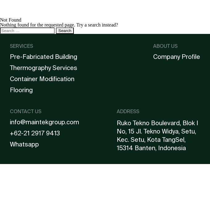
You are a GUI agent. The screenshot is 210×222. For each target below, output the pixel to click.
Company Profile (176, 57)
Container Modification (42, 79)
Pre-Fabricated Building (43, 57)
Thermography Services (43, 68)
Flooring (21, 90)
